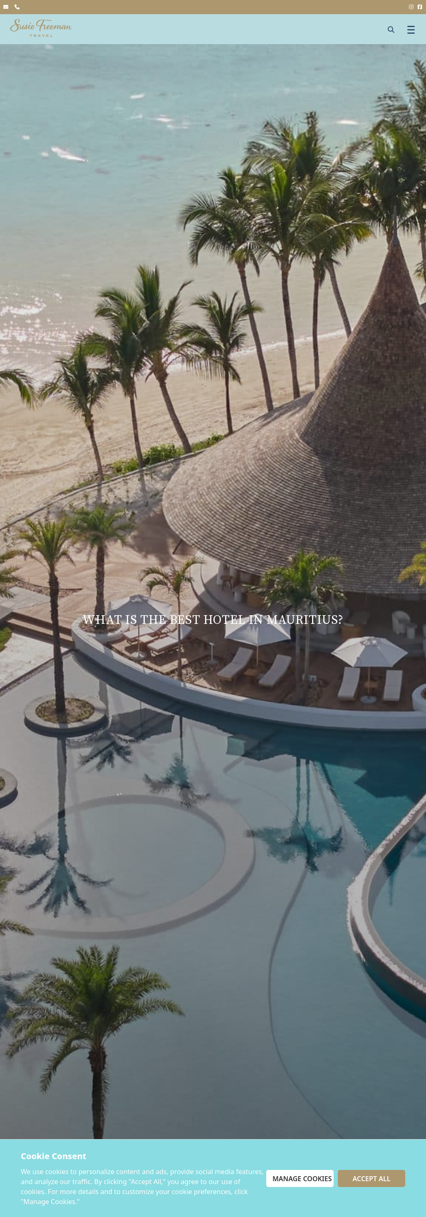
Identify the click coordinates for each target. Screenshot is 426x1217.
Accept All (372, 1178)
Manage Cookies (302, 1178)
